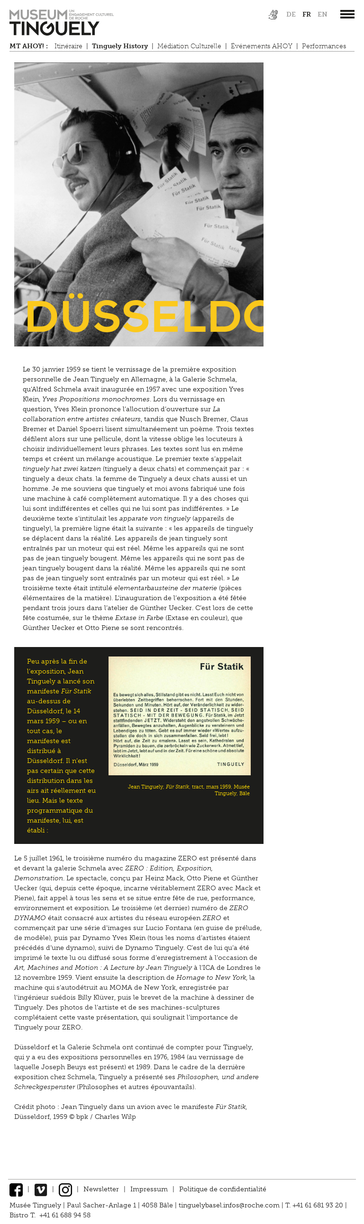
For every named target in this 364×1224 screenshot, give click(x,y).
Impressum (149, 1189)
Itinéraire (68, 46)
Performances (324, 46)
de (291, 14)
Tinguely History (120, 46)
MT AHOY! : (28, 46)
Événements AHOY (261, 46)
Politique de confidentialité (222, 1189)
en (323, 14)
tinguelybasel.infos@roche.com (230, 1205)
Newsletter (101, 1189)
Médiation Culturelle (189, 46)
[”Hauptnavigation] (347, 14)
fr (306, 14)
